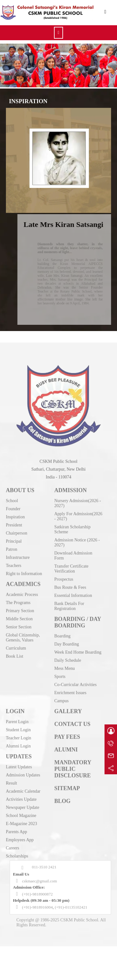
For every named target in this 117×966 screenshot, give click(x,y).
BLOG (62, 808)
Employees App (20, 846)
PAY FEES (67, 744)
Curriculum (16, 655)
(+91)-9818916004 (37, 914)
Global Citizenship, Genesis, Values (23, 644)
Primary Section (20, 617)
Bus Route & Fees (70, 594)
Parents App (16, 838)
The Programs (18, 609)
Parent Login (17, 728)
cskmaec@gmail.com (39, 888)
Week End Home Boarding (77, 659)
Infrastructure (18, 564)
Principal (14, 548)
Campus (61, 707)
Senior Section (19, 634)
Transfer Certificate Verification (71, 575)
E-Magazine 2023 (21, 830)
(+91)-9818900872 (37, 901)
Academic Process (22, 601)
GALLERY (68, 718)
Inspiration (15, 523)
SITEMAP (67, 795)
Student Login (18, 736)
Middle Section (19, 625)
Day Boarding (66, 651)
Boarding (62, 643)
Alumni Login (18, 753)
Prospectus (63, 586)
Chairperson (16, 540)
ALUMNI (66, 756)
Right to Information (24, 580)
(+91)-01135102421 (71, 914)
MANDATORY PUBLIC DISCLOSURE (72, 776)
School (12, 507)
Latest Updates (19, 773)
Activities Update (21, 806)
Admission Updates (23, 782)
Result (11, 790)
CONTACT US (72, 731)
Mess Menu (64, 675)
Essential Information (73, 602)
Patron (11, 556)
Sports (60, 683)
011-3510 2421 (44, 874)
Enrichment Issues (70, 699)
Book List (14, 663)
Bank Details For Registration (69, 613)
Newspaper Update (22, 814)
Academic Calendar (23, 798)
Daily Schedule (67, 667)
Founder (13, 515)
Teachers (14, 572)
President (14, 532)
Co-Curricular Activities (75, 691)
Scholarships (17, 863)
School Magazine (21, 822)
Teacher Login (18, 745)
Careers (12, 855)
